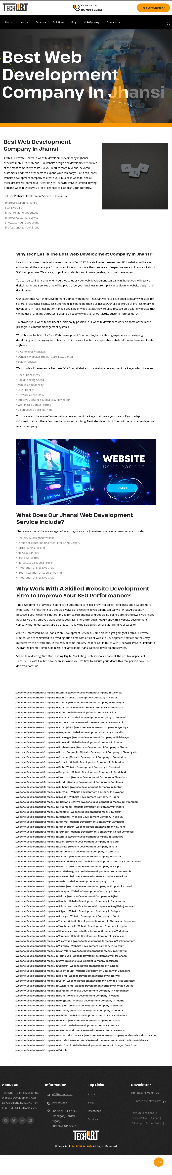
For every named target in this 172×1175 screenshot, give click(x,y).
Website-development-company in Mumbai (42, 866)
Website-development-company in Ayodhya (101, 727)
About (91, 1094)
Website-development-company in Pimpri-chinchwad (99, 886)
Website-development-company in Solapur (94, 911)
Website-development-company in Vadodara (101, 931)
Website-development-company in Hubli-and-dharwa (48, 801)
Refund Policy (154, 1123)
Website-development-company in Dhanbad (93, 767)
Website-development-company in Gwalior (41, 796)
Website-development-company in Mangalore (43, 950)
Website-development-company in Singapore (103, 970)
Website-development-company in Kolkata (41, 846)
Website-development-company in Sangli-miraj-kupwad (101, 906)
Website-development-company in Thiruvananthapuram (101, 921)
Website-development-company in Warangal (42, 945)
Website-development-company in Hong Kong (43, 1000)
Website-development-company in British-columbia (47, 752)
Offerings (137, 1123)
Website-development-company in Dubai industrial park (49, 1035)
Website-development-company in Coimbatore (98, 757)
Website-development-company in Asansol (97, 722)
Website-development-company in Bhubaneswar (45, 747)
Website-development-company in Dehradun (97, 762)
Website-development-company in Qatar (40, 980)
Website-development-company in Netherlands (100, 990)
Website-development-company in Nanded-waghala (47, 871)
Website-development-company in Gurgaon (42, 791)
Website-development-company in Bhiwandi (43, 742)
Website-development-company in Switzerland (44, 985)
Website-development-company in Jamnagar (97, 821)
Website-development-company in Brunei (41, 995)
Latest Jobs (94, 1110)
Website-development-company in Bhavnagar (43, 737)
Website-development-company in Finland (41, 1020)
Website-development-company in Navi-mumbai (45, 876)
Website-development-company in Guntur (96, 787)
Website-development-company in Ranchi (41, 901)
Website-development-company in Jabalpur (42, 811)
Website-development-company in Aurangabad (44, 727)
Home (9, 22)
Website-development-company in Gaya (40, 960)
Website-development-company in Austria (98, 1000)
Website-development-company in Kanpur (41, 692)
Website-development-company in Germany (42, 1010)
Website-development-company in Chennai (42, 757)
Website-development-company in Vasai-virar (98, 936)
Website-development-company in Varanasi (42, 936)
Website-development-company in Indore (99, 806)
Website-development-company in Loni (39, 851)
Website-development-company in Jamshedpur (45, 826)
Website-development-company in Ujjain (102, 926)
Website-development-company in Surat (94, 916)
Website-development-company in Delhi (40, 697)
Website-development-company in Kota (93, 846)
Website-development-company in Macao (101, 1030)
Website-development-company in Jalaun (97, 816)
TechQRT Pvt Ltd (81, 1146)
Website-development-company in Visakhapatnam (104, 941)
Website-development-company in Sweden (96, 1005)
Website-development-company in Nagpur (95, 866)
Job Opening (92, 22)
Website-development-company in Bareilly (98, 732)
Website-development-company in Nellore (101, 876)
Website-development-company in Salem (41, 906)
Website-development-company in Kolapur (93, 841)
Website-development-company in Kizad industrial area (114, 1040)
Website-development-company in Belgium (42, 1005)
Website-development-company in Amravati (99, 717)
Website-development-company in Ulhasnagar (44, 931)
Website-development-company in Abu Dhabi (43, 1045)
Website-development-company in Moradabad (113, 861)
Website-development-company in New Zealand (45, 1030)
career (155, 1118)
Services (41, 22)
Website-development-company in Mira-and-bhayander (49, 861)
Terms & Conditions (143, 1112)
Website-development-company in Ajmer (41, 712)
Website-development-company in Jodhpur (42, 831)
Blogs (91, 1102)
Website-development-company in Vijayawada (44, 941)
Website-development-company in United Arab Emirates (101, 980)
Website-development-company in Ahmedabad (94, 707)
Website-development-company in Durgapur (43, 772)
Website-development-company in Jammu (42, 821)
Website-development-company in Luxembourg (45, 970)
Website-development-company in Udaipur (42, 965)
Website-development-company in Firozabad (43, 777)
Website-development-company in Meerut (95, 856)
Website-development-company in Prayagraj (42, 891)
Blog (74, 22)
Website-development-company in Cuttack (42, 762)
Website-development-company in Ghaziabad (99, 777)
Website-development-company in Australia (97, 1010)
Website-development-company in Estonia (41, 1050)
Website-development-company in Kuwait (41, 1025)
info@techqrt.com (62, 1094)
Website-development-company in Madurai (42, 856)
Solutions (59, 22)
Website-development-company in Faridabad (99, 772)
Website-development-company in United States (104, 985)
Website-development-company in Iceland (94, 995)
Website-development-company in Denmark (42, 990)
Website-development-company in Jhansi (101, 826)
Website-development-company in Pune (95, 891)
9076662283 (59, 1102)
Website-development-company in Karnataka (96, 836)
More (23, 22)
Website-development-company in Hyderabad (110, 801)
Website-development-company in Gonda (41, 782)
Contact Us (113, 22)
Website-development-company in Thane (41, 921)
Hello (159, 1162)
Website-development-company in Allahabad (43, 717)
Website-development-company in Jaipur (96, 811)
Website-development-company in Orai (91, 881)
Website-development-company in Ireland (41, 975)
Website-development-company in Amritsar (42, 722)
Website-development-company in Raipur (41, 896)
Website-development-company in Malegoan (100, 955)
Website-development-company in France (94, 1025)
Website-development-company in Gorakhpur (96, 702)
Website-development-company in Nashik (106, 871)
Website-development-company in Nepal (94, 965)
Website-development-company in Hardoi (91, 697)
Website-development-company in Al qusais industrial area (121, 1035)
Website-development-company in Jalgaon (92, 960)
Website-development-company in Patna (40, 886)
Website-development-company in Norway (94, 975)
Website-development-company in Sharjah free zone (105, 1045)
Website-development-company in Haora (94, 796)
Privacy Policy (139, 1118)
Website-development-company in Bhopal (97, 742)
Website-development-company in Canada (95, 1020)
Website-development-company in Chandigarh (108, 752)
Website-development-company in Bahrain (41, 1015)
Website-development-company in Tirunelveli (43, 955)
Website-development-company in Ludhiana (92, 851)
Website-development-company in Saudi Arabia (98, 1015)
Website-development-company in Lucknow (95, 692)
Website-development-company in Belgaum (97, 945)
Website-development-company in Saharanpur (97, 901)
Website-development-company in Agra (40, 707)
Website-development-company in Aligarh (93, 712)
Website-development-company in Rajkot (93, 896)
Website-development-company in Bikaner (103, 747)
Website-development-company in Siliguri (41, 911)
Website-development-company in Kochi (40, 841)
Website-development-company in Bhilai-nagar (101, 737)
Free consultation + (153, 7)
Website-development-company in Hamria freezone (47, 1040)
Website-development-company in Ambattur (100, 950)
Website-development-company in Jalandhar (43, 816)
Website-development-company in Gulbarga (42, 787)
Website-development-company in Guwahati (97, 791)
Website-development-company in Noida (40, 881)
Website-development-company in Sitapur (41, 702)
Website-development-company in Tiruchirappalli (46, 926)
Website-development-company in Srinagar (42, 916)
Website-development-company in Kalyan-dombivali (102, 831)
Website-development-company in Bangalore (43, 732)
